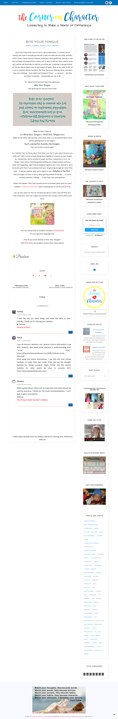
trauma (94, 643)
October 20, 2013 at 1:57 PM (24, 385)
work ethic (98, 650)
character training (90, 550)
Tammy (20, 312)
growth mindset (89, 591)
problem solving (89, 620)
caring (86, 539)
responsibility (88, 631)
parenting (87, 609)
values (99, 646)
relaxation (98, 624)
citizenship (100, 554)
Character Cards (98, 347)
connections (88, 565)
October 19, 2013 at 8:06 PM (24, 341)
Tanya (19, 338)
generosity (87, 583)
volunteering (88, 650)
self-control (53, 45)
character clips (89, 546)
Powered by (94, 235)
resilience (87, 628)
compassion (87, 561)
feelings (95, 576)
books (28, 45)
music (95, 606)
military (98, 598)
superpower (93, 639)
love (93, 598)
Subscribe (94, 230)
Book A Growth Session (83, 3)
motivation (87, 606)
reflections (100, 620)
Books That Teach (63, 3)
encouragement (89, 572)
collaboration (95, 558)
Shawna (20, 382)
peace (96, 613)
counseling (98, 565)
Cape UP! (15, 3)
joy (99, 595)
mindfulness (88, 602)
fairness (98, 572)
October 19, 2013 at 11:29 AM (24, 315)
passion (94, 609)
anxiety (96, 528)
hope (85, 595)
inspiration (92, 595)
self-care (98, 631)
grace (95, 583)
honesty (98, 591)
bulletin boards (89, 535)
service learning (95, 635)
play (95, 617)
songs (86, 639)
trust (101, 643)
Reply (70, 333)
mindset (96, 602)
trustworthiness (89, 646)
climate (86, 558)
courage (86, 569)
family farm (87, 576)
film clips (87, 580)
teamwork (87, 643)
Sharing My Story (29, 3)
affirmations (88, 528)
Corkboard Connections (30, 187)
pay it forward (88, 613)
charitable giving (89, 554)
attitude (87, 532)
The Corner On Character (36, 716)
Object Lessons (46, 3)
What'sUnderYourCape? (91, 524)
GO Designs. (79, 716)
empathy (93, 569)
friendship (95, 580)
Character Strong (90, 521)
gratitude (87, 587)
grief (94, 587)
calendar (99, 535)
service (86, 635)
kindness (35, 45)
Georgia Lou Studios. (65, 716)
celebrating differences (91, 543)
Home (6, 3)
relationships (88, 624)
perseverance (88, 617)
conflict (96, 561)
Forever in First (23, 328)
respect (43, 45)
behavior (94, 532)
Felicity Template (47, 716)
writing (86, 654)
